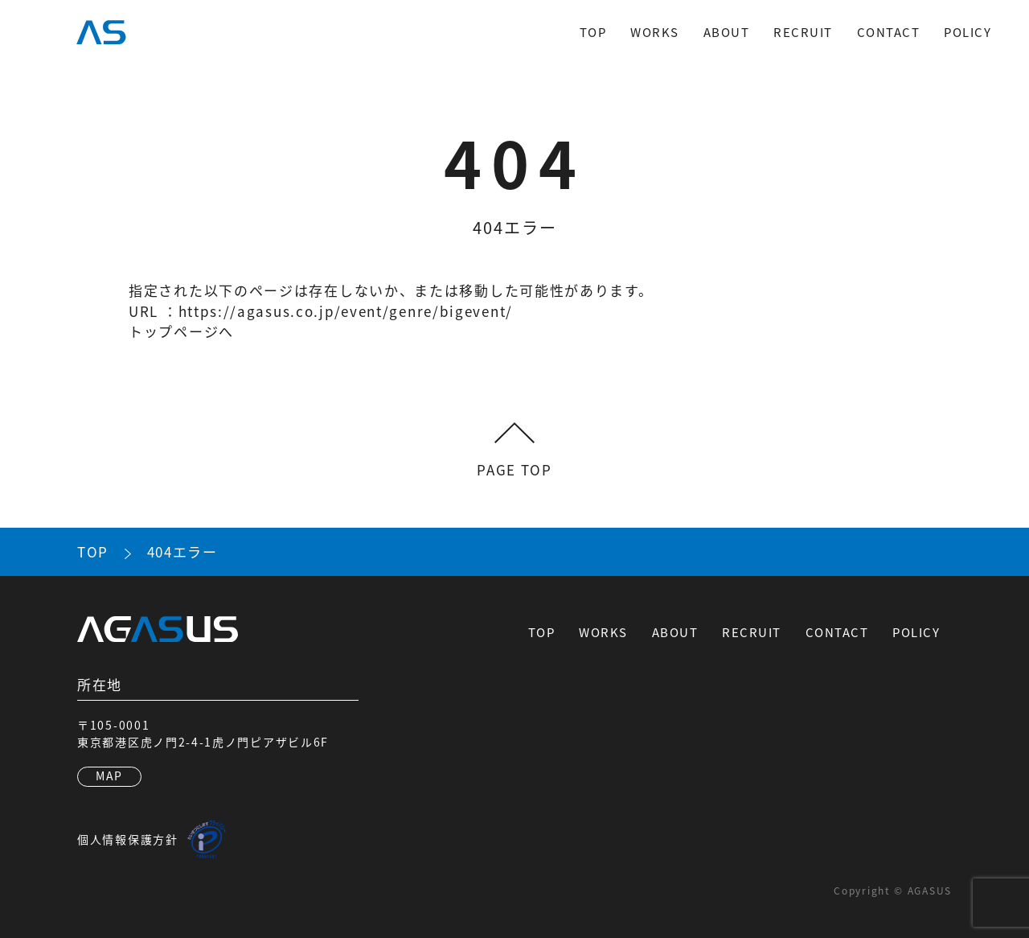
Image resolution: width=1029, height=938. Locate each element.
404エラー (182, 551)
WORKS (654, 31)
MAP (109, 775)
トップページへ (181, 331)
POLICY (967, 31)
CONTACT (888, 31)
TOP (593, 31)
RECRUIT (803, 31)
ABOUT (726, 31)
